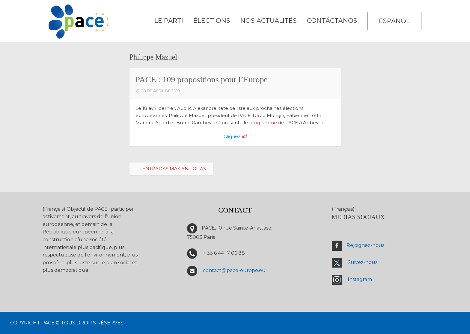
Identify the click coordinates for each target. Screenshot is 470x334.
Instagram (360, 279)
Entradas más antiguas (171, 168)
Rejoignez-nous (365, 245)
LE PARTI (168, 20)
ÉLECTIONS (211, 20)
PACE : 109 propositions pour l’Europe (201, 79)
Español (394, 21)
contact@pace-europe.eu (234, 270)
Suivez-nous (362, 262)
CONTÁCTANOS (332, 20)
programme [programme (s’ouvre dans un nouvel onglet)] (263, 122)
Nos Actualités (268, 20)
